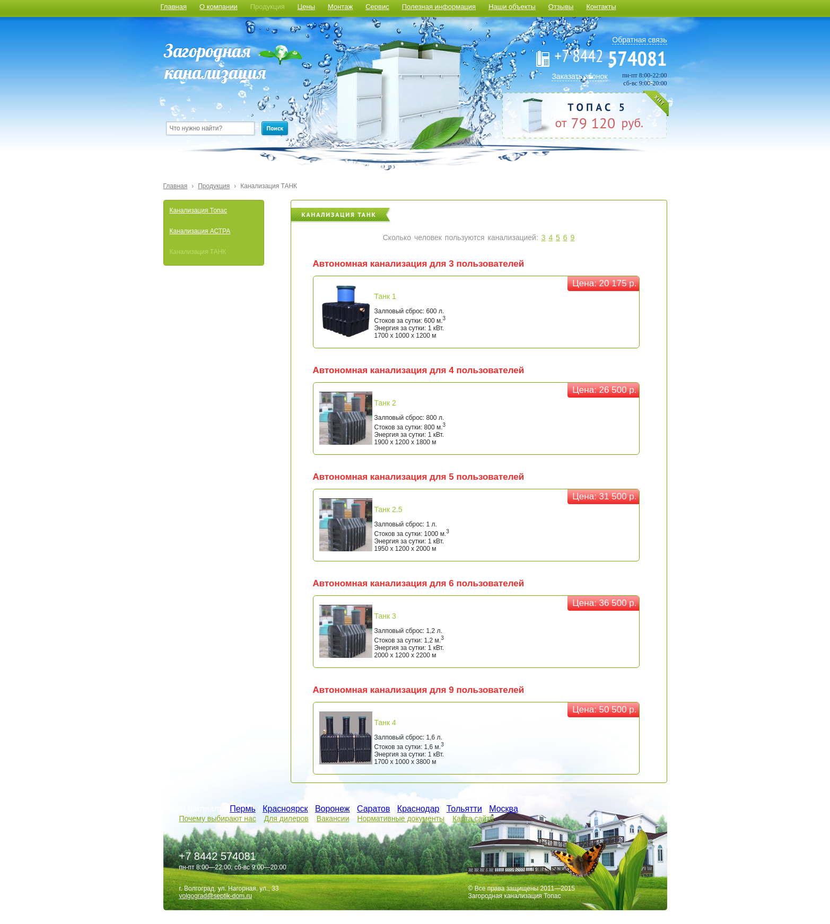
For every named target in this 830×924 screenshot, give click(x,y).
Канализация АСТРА (200, 231)
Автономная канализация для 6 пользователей (419, 583)
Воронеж (332, 808)
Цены (306, 7)
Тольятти (464, 808)
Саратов (373, 808)
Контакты (601, 7)
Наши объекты (512, 7)
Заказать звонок (579, 76)
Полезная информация (439, 7)
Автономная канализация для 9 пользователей (419, 690)
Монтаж (340, 7)
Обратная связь (639, 40)
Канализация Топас (199, 210)
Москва (503, 808)
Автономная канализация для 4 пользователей (419, 370)
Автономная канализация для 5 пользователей (419, 477)
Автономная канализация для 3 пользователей (419, 264)
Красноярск (285, 808)
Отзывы (561, 7)
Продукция (267, 7)
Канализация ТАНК (268, 186)
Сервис (377, 7)
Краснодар (418, 808)
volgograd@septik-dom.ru (215, 896)
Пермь (243, 808)
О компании (218, 7)
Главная (174, 7)
